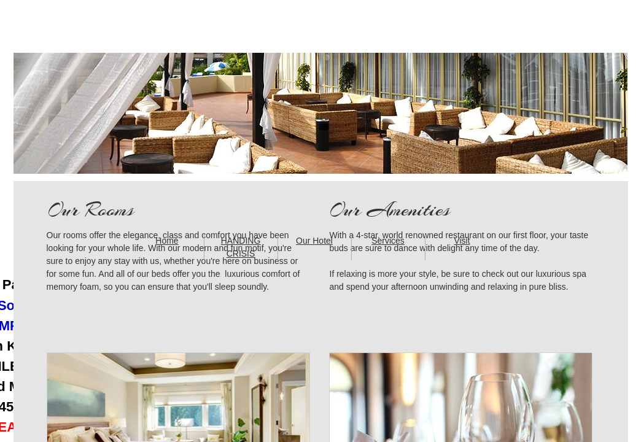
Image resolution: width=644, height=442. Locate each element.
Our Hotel (314, 241)
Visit (462, 241)
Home (166, 241)
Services (388, 241)
